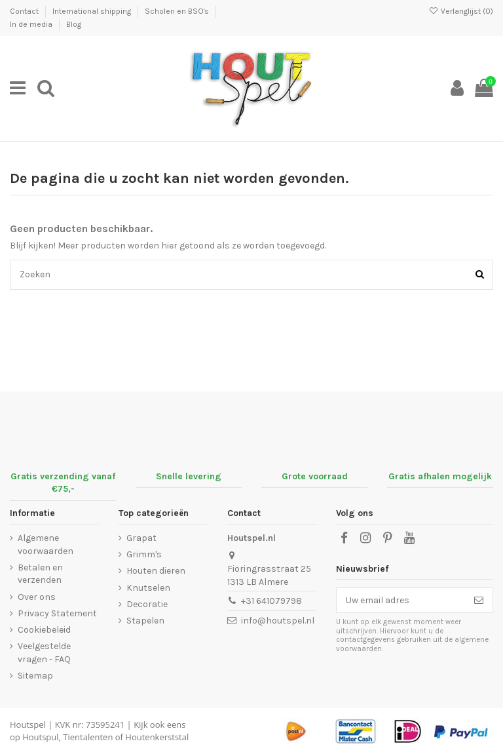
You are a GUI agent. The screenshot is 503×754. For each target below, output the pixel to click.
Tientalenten (88, 737)
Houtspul (40, 737)
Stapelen (145, 620)
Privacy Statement (57, 613)
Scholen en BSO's (178, 11)
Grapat (141, 538)
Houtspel (28, 724)
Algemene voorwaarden (45, 544)
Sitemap (35, 675)
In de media (32, 24)
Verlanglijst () (461, 11)
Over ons (37, 597)
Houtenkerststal (157, 737)
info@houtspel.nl (277, 620)
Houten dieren (155, 570)
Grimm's (144, 554)
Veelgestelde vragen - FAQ (44, 653)
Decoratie (147, 604)
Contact (25, 11)
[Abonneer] (479, 600)
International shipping (92, 11)
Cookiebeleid (44, 629)
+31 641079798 (271, 600)
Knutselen (148, 587)
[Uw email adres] (401, 600)
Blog (73, 24)
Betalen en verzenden (40, 574)
